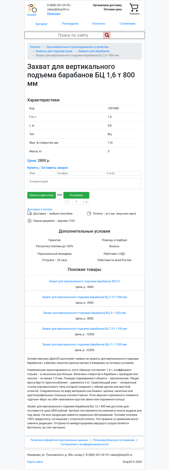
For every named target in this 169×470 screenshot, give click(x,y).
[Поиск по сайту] (107, 35)
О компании (127, 23)
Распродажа (70, 23)
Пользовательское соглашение (113, 440)
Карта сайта (35, 462)
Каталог (41, 24)
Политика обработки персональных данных (59, 440)
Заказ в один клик (42, 195)
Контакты (98, 23)
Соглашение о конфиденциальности (84, 444)
